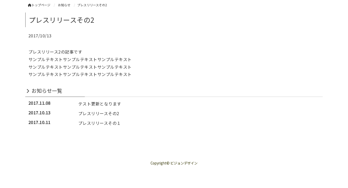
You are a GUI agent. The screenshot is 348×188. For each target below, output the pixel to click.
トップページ (39, 5)
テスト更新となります (99, 104)
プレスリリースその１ (99, 123)
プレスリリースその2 (98, 113)
